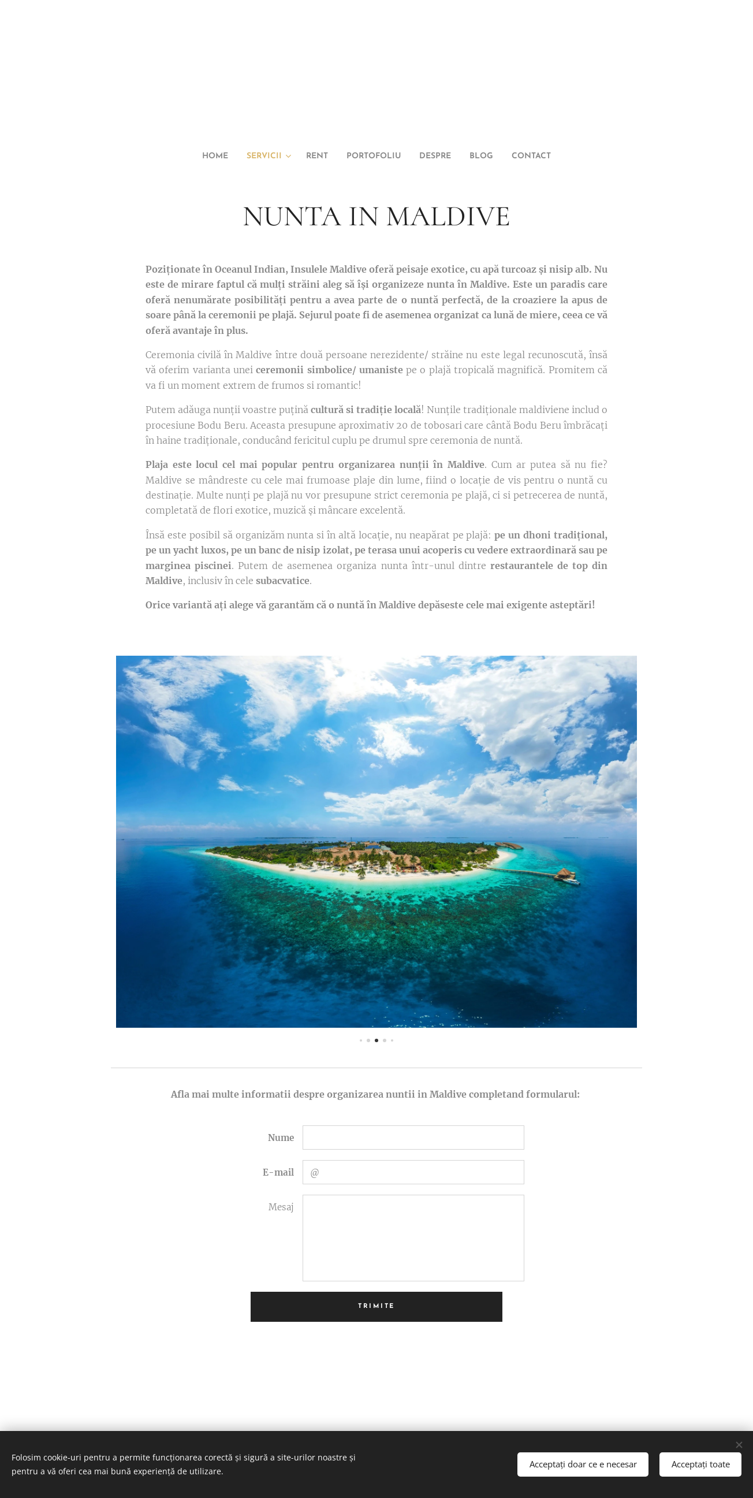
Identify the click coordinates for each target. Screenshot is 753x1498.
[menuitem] (198, 156)
